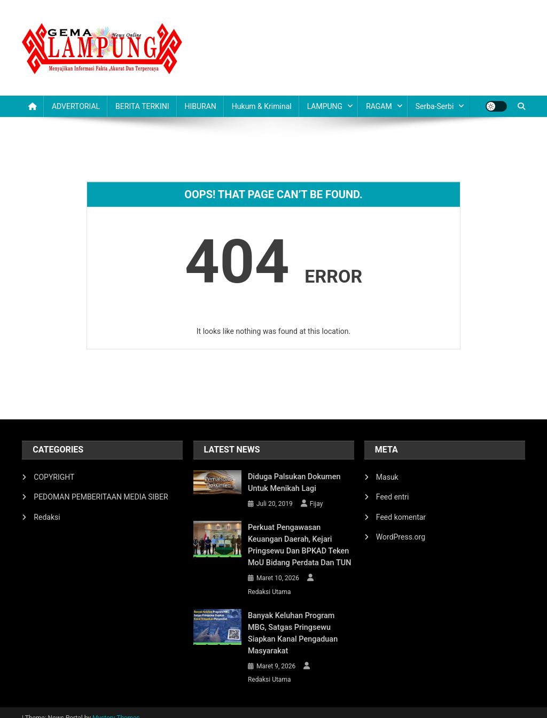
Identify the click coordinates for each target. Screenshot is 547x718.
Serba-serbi (435, 106)
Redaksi (47, 517)
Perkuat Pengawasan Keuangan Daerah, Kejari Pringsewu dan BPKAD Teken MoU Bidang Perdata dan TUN (301, 545)
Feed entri (392, 497)
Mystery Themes (115, 706)
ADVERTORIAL (76, 106)
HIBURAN (200, 106)
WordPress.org (400, 537)
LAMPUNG (324, 106)
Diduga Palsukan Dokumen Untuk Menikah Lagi (293, 483)
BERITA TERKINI (142, 106)
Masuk (387, 477)
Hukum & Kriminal (262, 106)
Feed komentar (401, 517)
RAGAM (379, 106)
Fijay (316, 504)
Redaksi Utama (269, 592)
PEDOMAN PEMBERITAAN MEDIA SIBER (101, 497)
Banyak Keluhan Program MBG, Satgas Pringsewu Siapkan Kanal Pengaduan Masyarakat (300, 628)
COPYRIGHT (54, 477)
